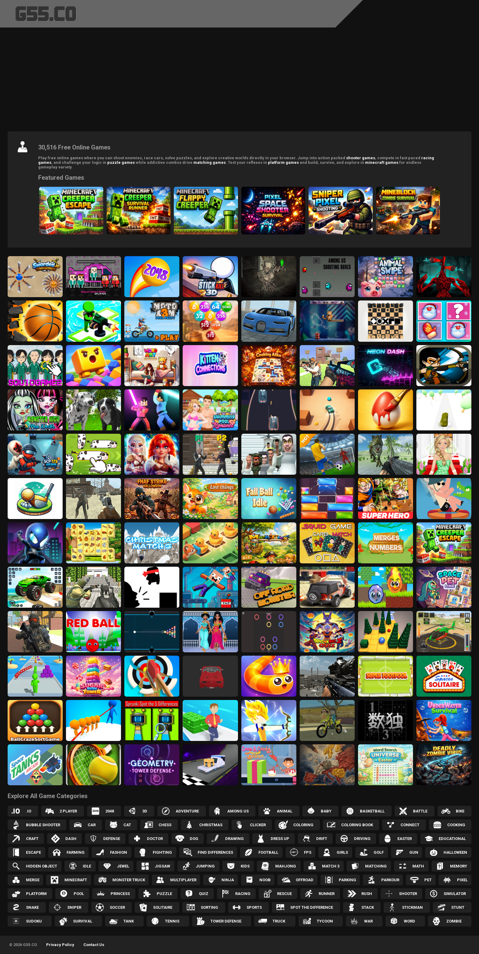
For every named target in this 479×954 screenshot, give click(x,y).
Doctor (155, 838)
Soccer (117, 907)
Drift (321, 838)
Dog (194, 838)
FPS (307, 852)
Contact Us (93, 944)
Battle (420, 811)
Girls (342, 852)
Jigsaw (162, 866)
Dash (70, 838)
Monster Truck (128, 880)
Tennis (172, 921)
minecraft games (381, 162)
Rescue (284, 893)
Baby (326, 811)
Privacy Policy (60, 944)
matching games (209, 162)
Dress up (280, 838)
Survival (82, 921)
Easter (404, 838)
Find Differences (215, 852)
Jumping (205, 866)
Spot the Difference (311, 907)
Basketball (372, 811)
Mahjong (285, 866)
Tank (128, 921)
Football (268, 852)
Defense (111, 838)
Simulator (455, 893)
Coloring (303, 825)
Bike (460, 811)
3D (144, 811)
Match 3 (330, 866)
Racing (242, 893)
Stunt (457, 907)
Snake (32, 907)
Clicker (258, 825)
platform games (283, 162)
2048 (109, 811)
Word (409, 921)
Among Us (238, 811)
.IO (28, 811)
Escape (33, 852)
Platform (36, 893)
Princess (120, 893)
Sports (254, 907)
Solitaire (162, 907)
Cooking (456, 825)
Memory (458, 866)
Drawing (234, 838)
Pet (428, 880)
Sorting (209, 907)
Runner (327, 893)
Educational (452, 838)
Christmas (210, 825)
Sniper (74, 907)
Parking (347, 880)
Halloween (455, 852)
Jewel (123, 866)
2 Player (68, 811)
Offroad (304, 880)
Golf (379, 852)
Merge (32, 880)
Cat (127, 825)
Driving (362, 838)
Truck (278, 921)
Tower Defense (225, 921)
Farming (76, 852)
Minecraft (75, 880)
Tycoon (325, 921)
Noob (265, 880)
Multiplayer (183, 880)
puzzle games (121, 162)
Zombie (454, 921)
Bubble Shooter (43, 825)
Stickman (412, 907)
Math (418, 866)
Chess (165, 825)
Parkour (390, 880)
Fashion (118, 852)
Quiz (203, 893)
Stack (367, 907)
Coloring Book (357, 825)
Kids (245, 866)
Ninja (227, 880)
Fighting (162, 852)
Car (92, 825)
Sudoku (34, 921)
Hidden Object (41, 866)
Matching (376, 866)
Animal (284, 811)
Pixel (462, 880)
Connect (409, 825)
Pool (79, 893)
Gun (413, 852)
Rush (366, 893)
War (368, 921)
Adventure (187, 811)
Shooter (408, 893)
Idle (87, 866)
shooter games (360, 158)
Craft (32, 838)
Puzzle (164, 893)
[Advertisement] (239, 81)
